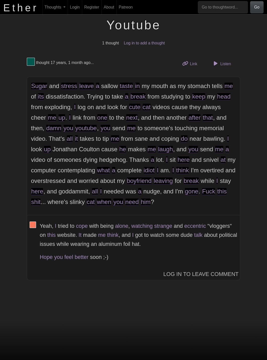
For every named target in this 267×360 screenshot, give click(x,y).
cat (147, 107)
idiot (149, 170)
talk (198, 235)
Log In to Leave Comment (201, 274)
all (70, 138)
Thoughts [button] (53, 7)
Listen (221, 63)
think (182, 170)
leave (86, 86)
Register (91, 7)
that (208, 117)
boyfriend (139, 180)
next (131, 117)
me (228, 86)
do (184, 138)
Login (75, 7)
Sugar (39, 86)
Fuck (208, 191)
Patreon (126, 7)
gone (191, 191)
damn (53, 128)
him (146, 201)
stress (69, 86)
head (223, 96)
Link (192, 63)
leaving (163, 180)
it (76, 138)
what (103, 170)
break (138, 96)
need (132, 201)
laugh (165, 149)
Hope (46, 257)
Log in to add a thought (144, 43)
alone (121, 226)
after (195, 117)
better (81, 257)
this (222, 191)
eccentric (195, 226)
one (102, 117)
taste (126, 86)
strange (163, 226)
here (183, 159)
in (137, 86)
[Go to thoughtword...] (223, 7)
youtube (86, 128)
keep (198, 96)
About (109, 7)
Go (256, 7)
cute (134, 107)
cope (82, 226)
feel (68, 257)
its (41, 96)
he (122, 149)
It (79, 235)
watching (142, 226)
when (104, 201)
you (68, 128)
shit (35, 201)
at (223, 159)
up (61, 117)
